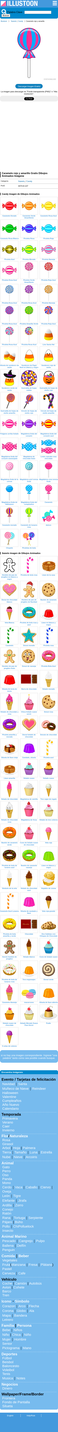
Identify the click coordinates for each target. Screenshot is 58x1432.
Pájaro (7, 1222)
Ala (31, 1311)
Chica (16, 1335)
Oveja (6, 1191)
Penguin (8, 1250)
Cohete (19, 1287)
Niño (5, 1335)
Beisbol (7, 1362)
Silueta (7, 1406)
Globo (21, 1311)
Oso (5, 1175)
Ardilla (7, 1205)
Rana (6, 1218)
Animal (8, 1163)
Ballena (8, 1245)
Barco (6, 1291)
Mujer (6, 1339)
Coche (7, 1283)
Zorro (19, 1205)
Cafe (21, 1273)
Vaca (18, 1187)
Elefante (8, 1200)
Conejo (7, 1209)
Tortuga (19, 1218)
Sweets (14, 21)
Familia (8, 1325)
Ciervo (45, 1187)
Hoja (16, 1148)
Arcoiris (31, 1157)
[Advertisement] (29, 138)
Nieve (18, 1157)
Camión (21, 1283)
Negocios (10, 1384)
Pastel (7, 1269)
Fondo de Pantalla (16, 1402)
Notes (20, 1378)
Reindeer (39, 1089)
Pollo (6, 1226)
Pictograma (10, 1348)
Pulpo (40, 1241)
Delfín (21, 1245)
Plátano (46, 1265)
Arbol (6, 1148)
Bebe (6, 1330)
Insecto (7, 1231)
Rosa (6, 1140)
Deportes (9, 1354)
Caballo (31, 1187)
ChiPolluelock (23, 1226)
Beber (24, 1256)
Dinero (7, 1388)
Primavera (10, 1118)
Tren (5, 1295)
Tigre (17, 1196)
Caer (6, 1126)
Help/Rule (31, 1415)
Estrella (46, 1152)
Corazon (8, 1306)
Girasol (7, 1144)
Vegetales (9, 1260)
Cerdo (7, 1187)
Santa (22, 1084)
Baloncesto (10, 1366)
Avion (6, 1287)
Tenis (6, 1374)
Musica (7, 1378)
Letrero (7, 1320)
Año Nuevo (10, 1105)
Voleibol (8, 1370)
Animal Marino (14, 1236)
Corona (7, 1311)
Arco (22, 1306)
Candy (20, 21)
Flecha (34, 1306)
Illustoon (4, 21)
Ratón (6, 1213)
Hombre (20, 1339)
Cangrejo (26, 1241)
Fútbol (7, 1358)
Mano (27, 1348)
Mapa (6, 1315)
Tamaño (20, 1152)
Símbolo (22, 1301)
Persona (24, 1325)
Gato (6, 1167)
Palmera (29, 1148)
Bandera (20, 1315)
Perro (6, 1171)
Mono (6, 1183)
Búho (19, 1222)
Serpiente (35, 1218)
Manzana (18, 1265)
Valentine (9, 1097)
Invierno (8, 1130)
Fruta (6, 1265)
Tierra (6, 1152)
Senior (7, 1343)
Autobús (35, 1283)
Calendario (10, 1108)
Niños (18, 1330)
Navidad (8, 1084)
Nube (6, 1157)
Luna (33, 1152)
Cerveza (8, 1273)
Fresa (33, 1265)
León (6, 1196)
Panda (7, 1179)
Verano (7, 1122)
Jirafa (22, 1200)
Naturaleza (18, 1136)
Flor (5, 1136)
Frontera (8, 1398)
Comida (8, 1256)
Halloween (10, 1093)
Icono (6, 1301)
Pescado (8, 1241)
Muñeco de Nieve (15, 1089)
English (10, 1415)
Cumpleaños (11, 1101)
